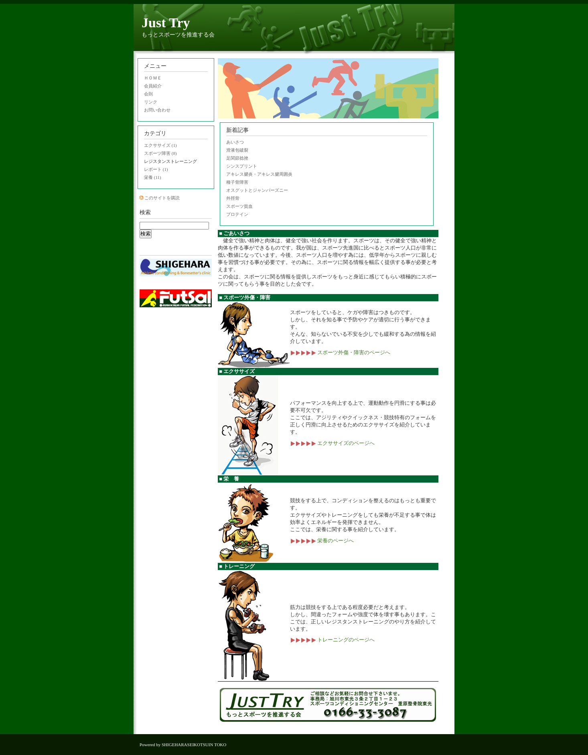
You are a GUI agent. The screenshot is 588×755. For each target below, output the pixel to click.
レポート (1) (156, 169)
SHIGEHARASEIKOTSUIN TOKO (194, 744)
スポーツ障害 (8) (160, 153)
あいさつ (235, 142)
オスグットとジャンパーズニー (257, 190)
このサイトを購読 (162, 197)
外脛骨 (232, 198)
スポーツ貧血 (239, 206)
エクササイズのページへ (332, 443)
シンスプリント (241, 166)
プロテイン (237, 214)
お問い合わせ (157, 110)
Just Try (166, 22)
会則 (148, 93)
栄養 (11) (152, 177)
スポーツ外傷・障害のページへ (340, 352)
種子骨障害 (237, 182)
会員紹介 (153, 85)
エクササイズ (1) (160, 145)
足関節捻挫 (237, 158)
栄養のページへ (322, 541)
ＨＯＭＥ (153, 77)
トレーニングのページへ (332, 640)
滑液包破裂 (237, 150)
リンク (150, 101)
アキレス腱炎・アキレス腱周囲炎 (259, 174)
